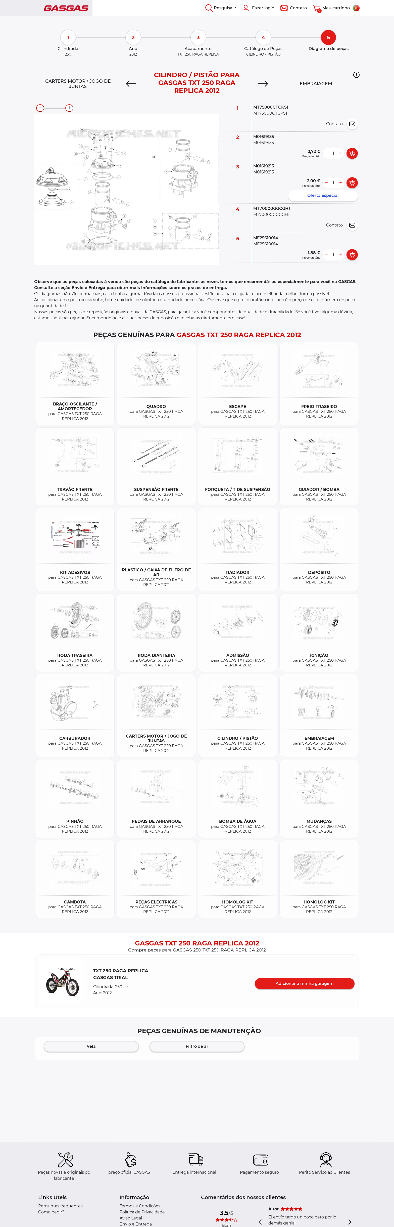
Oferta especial (323, 195)
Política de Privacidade (142, 1212)
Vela (91, 1046)
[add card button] (352, 153)
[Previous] (131, 83)
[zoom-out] (40, 108)
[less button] (326, 153)
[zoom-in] (69, 108)
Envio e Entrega (136, 1224)
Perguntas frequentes (60, 1206)
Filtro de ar (197, 1046)
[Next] (263, 83)
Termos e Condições (140, 1206)
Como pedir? (51, 1212)
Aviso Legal (131, 1218)
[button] (356, 74)
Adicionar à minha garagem (305, 983)
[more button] (340, 153)
